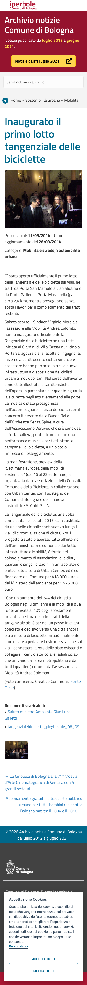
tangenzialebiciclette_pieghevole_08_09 (43, 726)
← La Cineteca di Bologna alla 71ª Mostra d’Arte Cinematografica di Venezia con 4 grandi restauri (41, 782)
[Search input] (43, 82)
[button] (43, 61)
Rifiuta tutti (43, 971)
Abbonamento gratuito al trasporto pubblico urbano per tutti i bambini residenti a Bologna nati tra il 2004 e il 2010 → (44, 804)
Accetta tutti (43, 959)
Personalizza (18, 946)
